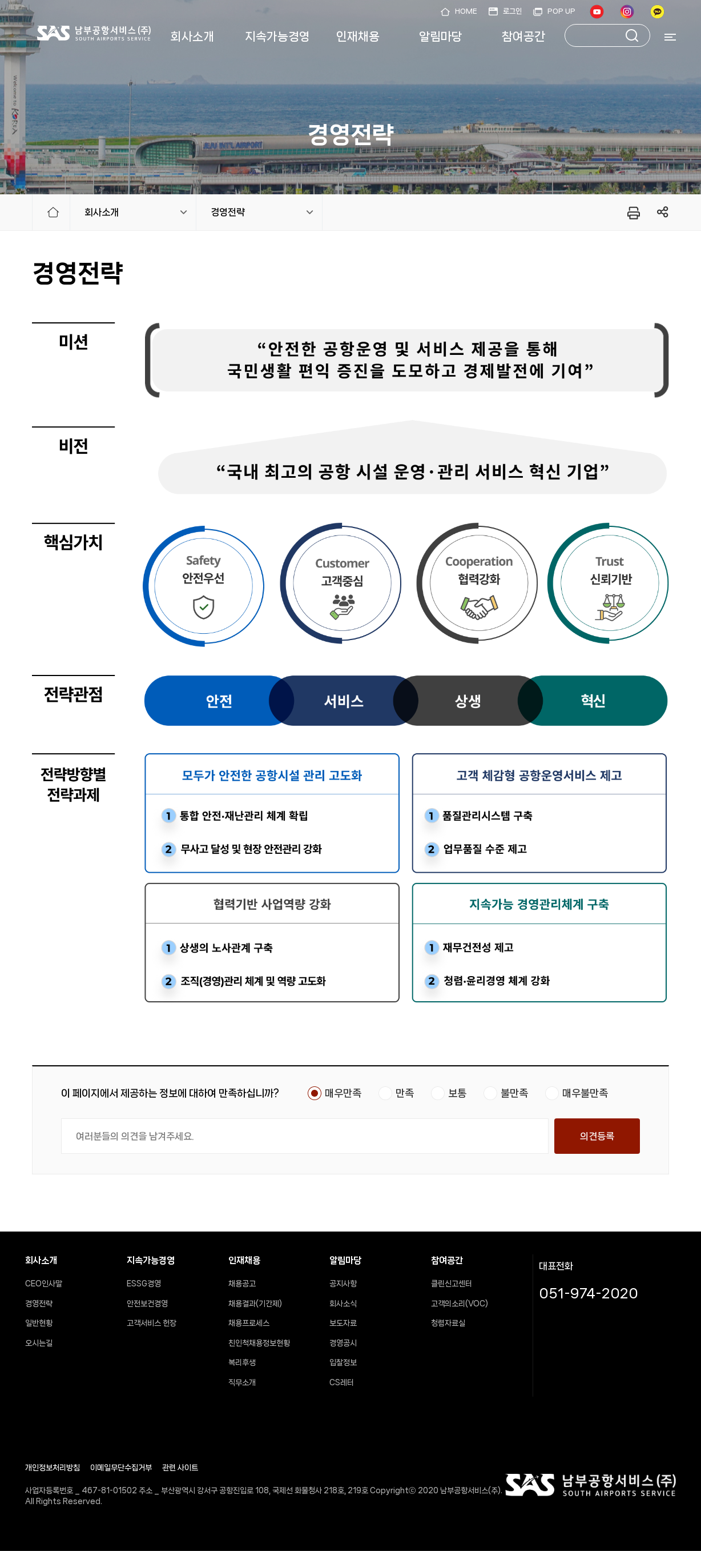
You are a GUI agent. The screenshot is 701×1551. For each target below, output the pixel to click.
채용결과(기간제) (255, 1304)
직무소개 (242, 1382)
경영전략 (228, 212)
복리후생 (242, 1362)
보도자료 (343, 1323)
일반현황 (39, 1323)
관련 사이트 (180, 1468)
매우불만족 (585, 1093)
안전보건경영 (147, 1304)
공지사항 (343, 1284)
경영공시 (343, 1343)
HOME (466, 11)
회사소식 (343, 1304)
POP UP (561, 11)
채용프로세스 (248, 1323)
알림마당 (440, 36)
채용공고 (242, 1284)
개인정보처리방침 (52, 1468)
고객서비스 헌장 (151, 1323)
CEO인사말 (43, 1284)
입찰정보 (343, 1362)
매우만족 (343, 1093)
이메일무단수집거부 (121, 1468)
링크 (663, 212)
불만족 (514, 1093)
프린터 (633, 212)
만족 (405, 1093)
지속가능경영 (277, 36)
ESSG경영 (144, 1284)
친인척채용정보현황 (259, 1343)
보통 (457, 1093)
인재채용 (358, 36)
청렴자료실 (448, 1323)
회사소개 (192, 36)
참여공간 (523, 36)
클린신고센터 (451, 1284)
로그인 (512, 11)
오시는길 (39, 1343)
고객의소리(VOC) (459, 1304)
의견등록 (597, 1136)
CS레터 (341, 1382)
